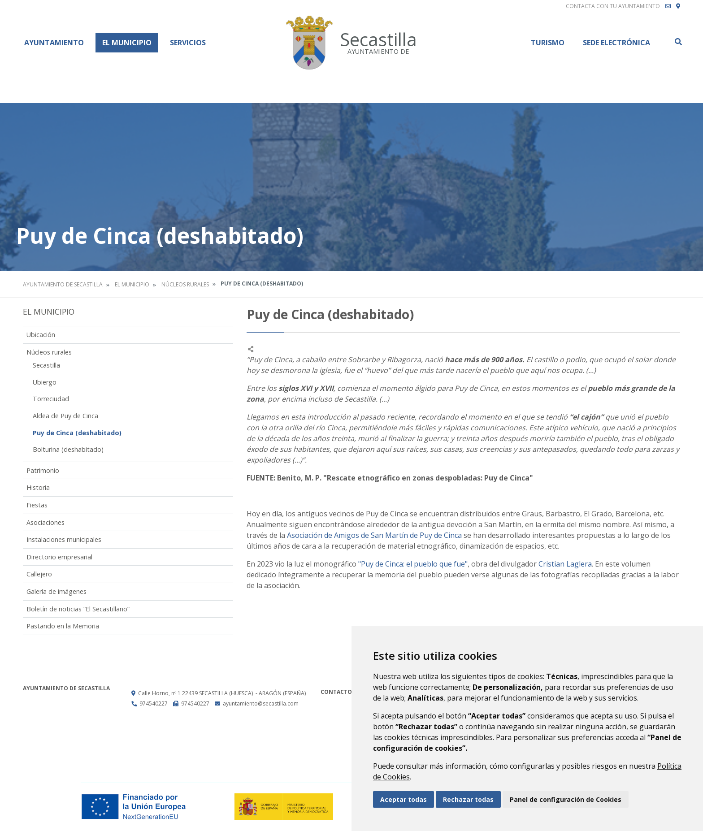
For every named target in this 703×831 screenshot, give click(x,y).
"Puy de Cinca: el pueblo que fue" (413, 564)
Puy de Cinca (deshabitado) (77, 432)
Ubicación (40, 334)
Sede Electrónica (616, 43)
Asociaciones (45, 522)
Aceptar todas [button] (403, 799)
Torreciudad (51, 398)
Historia (38, 487)
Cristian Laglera (565, 564)
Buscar (678, 42)
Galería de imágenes (56, 591)
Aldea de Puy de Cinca (65, 415)
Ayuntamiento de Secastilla (63, 284)
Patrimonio (42, 470)
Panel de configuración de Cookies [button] (565, 799)
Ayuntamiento (54, 43)
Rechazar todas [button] (468, 799)
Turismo (547, 43)
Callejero (39, 574)
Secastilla (46, 365)
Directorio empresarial (59, 557)
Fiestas (37, 505)
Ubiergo (44, 382)
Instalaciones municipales (63, 539)
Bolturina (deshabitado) (68, 449)
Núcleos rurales (185, 284)
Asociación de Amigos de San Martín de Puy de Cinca (374, 535)
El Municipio (127, 43)
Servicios (188, 43)
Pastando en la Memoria (62, 626)
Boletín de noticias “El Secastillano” (78, 609)
